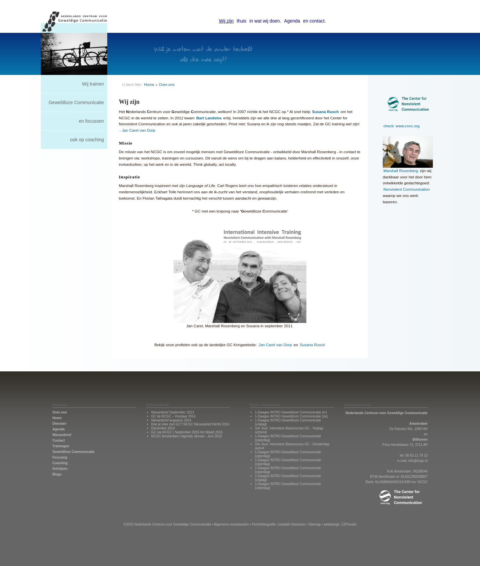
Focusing (59, 457)
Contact (58, 440)
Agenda (292, 21)
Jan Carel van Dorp (275, 345)
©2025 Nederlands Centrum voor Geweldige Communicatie (167, 524)
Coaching (60, 463)
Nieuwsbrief (61, 435)
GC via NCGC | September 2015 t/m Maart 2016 (187, 432)
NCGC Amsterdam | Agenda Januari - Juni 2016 (186, 436)
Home (149, 84)
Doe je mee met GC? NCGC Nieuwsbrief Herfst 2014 (190, 424)
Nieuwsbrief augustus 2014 (171, 420)
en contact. (314, 21)
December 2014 (163, 428)
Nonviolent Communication (406, 189)
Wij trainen (93, 84)
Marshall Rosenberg (400, 170)
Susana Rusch (312, 345)
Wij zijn (226, 21)
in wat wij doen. (265, 21)
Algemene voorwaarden (231, 524)
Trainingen (60, 446)
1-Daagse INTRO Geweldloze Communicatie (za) (291, 416)
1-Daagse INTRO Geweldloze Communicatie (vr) (291, 412)
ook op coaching (87, 139)
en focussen (91, 121)
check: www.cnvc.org (401, 126)
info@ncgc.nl (418, 461)
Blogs (57, 474)
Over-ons (167, 84)
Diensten (59, 423)
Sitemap (314, 524)
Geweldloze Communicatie (76, 102)
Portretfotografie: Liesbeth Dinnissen (279, 524)
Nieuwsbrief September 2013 (172, 412)
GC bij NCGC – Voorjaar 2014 (173, 416)
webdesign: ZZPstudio (340, 524)
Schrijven (59, 469)
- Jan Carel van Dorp (137, 130)
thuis (242, 21)
